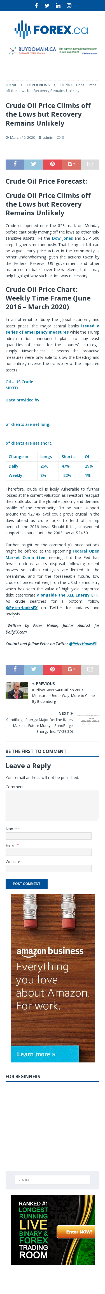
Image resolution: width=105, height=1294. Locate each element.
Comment (15, 786)
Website (13, 861)
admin (48, 137)
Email (11, 845)
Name (12, 828)
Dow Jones (62, 238)
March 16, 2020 (22, 137)
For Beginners (23, 1076)
